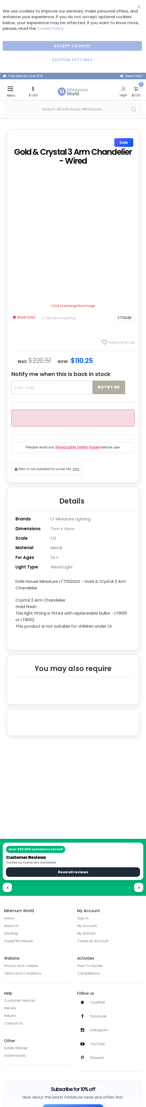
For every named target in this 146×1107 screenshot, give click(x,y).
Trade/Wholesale (18, 941)
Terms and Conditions (22, 973)
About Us (11, 925)
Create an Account (93, 941)
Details (72, 501)
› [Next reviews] (139, 887)
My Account (87, 925)
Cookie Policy (50, 28)
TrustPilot (97, 1002)
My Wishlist (86, 933)
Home (9, 918)
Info (76, 469)
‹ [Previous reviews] (8, 887)
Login (123, 95)
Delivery (10, 1008)
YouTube (97, 1044)
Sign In (83, 918)
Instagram (99, 1030)
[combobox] (73, 109)
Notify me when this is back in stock (60, 374)
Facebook (98, 1016)
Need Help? (134, 76)
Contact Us (13, 1023)
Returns (10, 1015)
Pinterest (97, 1057)
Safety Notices (16, 1048)
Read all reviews (73, 872)
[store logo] (73, 88)
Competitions (88, 973)
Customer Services (19, 1000)
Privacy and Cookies (21, 965)
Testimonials (14, 1055)
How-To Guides (90, 965)
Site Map (11, 933)
